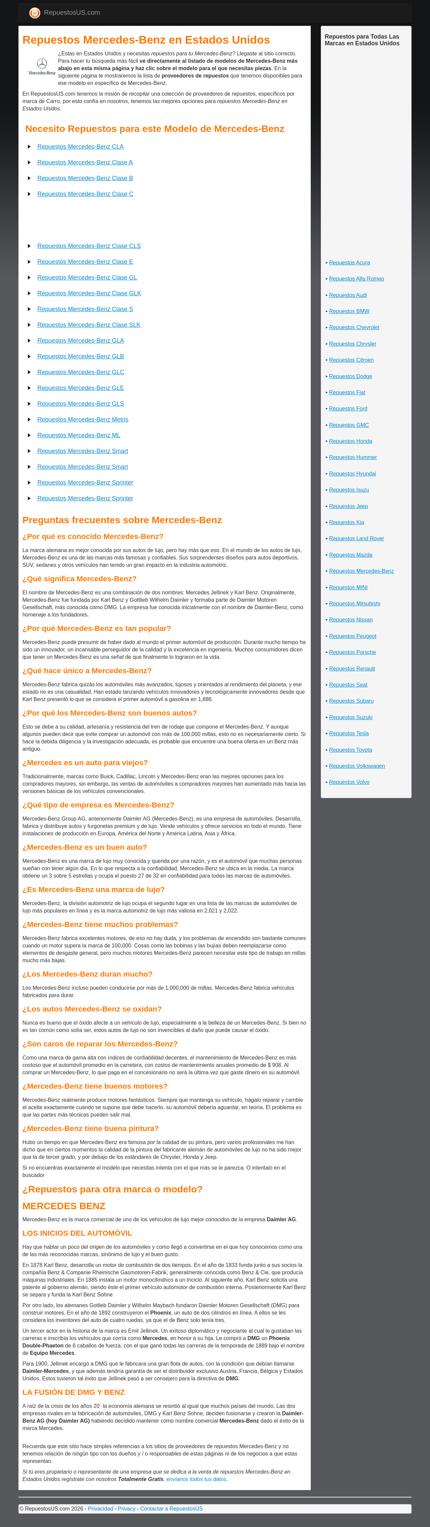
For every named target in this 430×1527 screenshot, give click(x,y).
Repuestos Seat (348, 685)
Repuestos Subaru (351, 701)
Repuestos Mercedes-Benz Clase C (85, 194)
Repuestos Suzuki (351, 717)
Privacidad (100, 1509)
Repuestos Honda (350, 441)
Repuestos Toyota (350, 750)
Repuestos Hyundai (352, 474)
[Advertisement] (168, 217)
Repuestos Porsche (352, 652)
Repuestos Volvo (349, 782)
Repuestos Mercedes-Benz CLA (80, 146)
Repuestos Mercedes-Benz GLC (80, 372)
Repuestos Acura (349, 262)
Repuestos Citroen (351, 360)
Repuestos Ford (348, 408)
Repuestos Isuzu (349, 490)
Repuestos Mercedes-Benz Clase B (85, 178)
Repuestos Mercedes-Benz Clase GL (87, 277)
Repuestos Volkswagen (357, 766)
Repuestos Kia (346, 522)
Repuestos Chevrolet (354, 327)
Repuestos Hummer (353, 457)
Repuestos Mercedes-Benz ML (78, 435)
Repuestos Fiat (347, 392)
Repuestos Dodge (350, 376)
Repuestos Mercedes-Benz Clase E (85, 261)
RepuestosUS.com (64, 13)
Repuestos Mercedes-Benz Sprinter (85, 482)
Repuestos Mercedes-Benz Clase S (85, 309)
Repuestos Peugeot (353, 636)
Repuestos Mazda (351, 555)
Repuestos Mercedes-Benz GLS (80, 403)
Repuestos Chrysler (353, 344)
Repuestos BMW (349, 311)
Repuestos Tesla (349, 733)
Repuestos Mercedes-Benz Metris (82, 419)
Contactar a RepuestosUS (171, 1509)
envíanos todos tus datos (196, 1479)
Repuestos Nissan (351, 620)
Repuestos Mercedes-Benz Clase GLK (89, 293)
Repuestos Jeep (348, 506)
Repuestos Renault (352, 669)
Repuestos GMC (349, 425)
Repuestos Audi (348, 295)
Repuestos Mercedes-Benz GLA (80, 340)
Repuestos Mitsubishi (354, 603)
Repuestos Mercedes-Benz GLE (80, 388)
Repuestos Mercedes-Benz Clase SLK (88, 325)
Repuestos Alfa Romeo (356, 279)
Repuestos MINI (348, 587)
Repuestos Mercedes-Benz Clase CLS (89, 246)
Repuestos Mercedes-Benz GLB (80, 356)
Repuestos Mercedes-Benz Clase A (85, 162)
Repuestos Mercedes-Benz (361, 571)
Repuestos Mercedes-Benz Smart (82, 451)
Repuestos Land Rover (356, 538)
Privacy (126, 1509)
